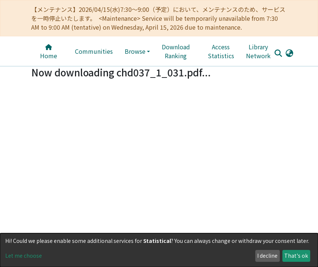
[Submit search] (278, 53)
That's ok (296, 255)
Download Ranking (176, 51)
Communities (94, 51)
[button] (289, 52)
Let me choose (23, 255)
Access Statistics (221, 51)
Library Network (258, 51)
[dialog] (159, 250)
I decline (267, 255)
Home (48, 52)
